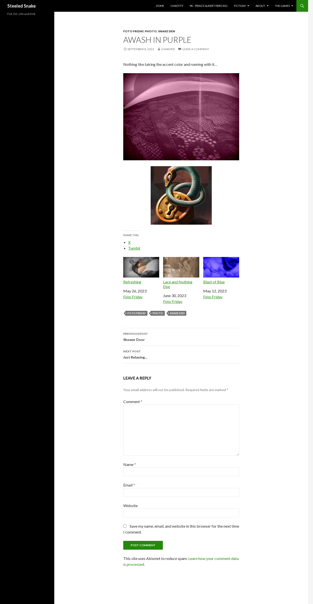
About (260, 5)
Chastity (176, 5)
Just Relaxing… (181, 353)
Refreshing (141, 270)
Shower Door (181, 336)
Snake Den (166, 31)
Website (130, 505)
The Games (282, 5)
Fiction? (240, 5)
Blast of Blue (221, 270)
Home (160, 5)
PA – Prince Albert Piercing (209, 5)
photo (158, 313)
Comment (132, 401)
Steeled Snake (21, 6)
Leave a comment (195, 49)
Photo (151, 31)
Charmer (168, 49)
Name (129, 464)
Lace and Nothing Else (181, 273)
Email (129, 485)
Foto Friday (133, 31)
